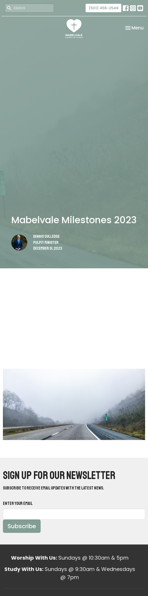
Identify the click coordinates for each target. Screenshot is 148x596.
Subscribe (22, 526)
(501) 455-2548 (103, 8)
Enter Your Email (18, 503)
